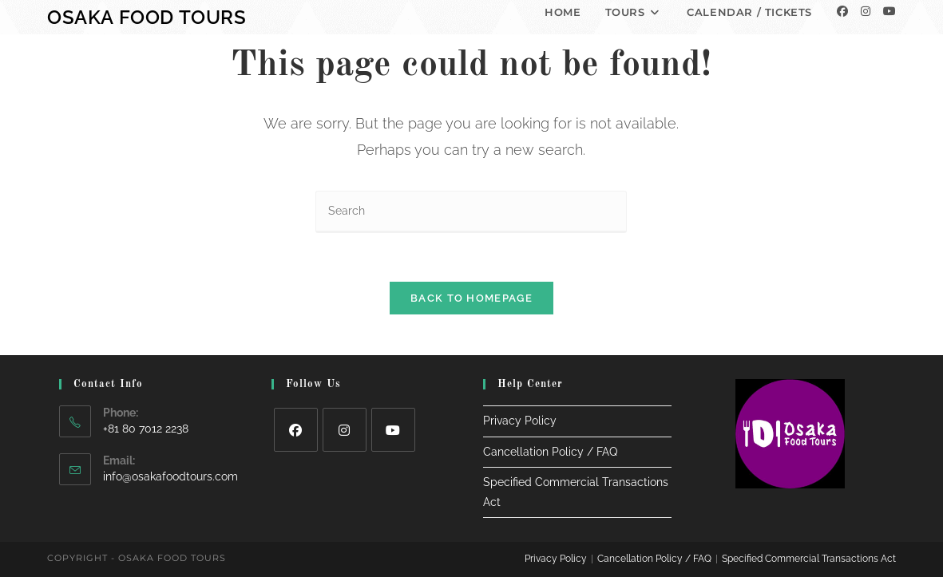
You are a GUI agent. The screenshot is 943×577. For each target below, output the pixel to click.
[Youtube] (889, 11)
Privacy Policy (520, 420)
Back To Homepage (471, 298)
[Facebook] (842, 11)
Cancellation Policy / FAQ (550, 451)
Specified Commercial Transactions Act (809, 558)
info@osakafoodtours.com (170, 476)
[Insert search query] (471, 212)
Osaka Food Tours (147, 17)
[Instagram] (865, 11)
